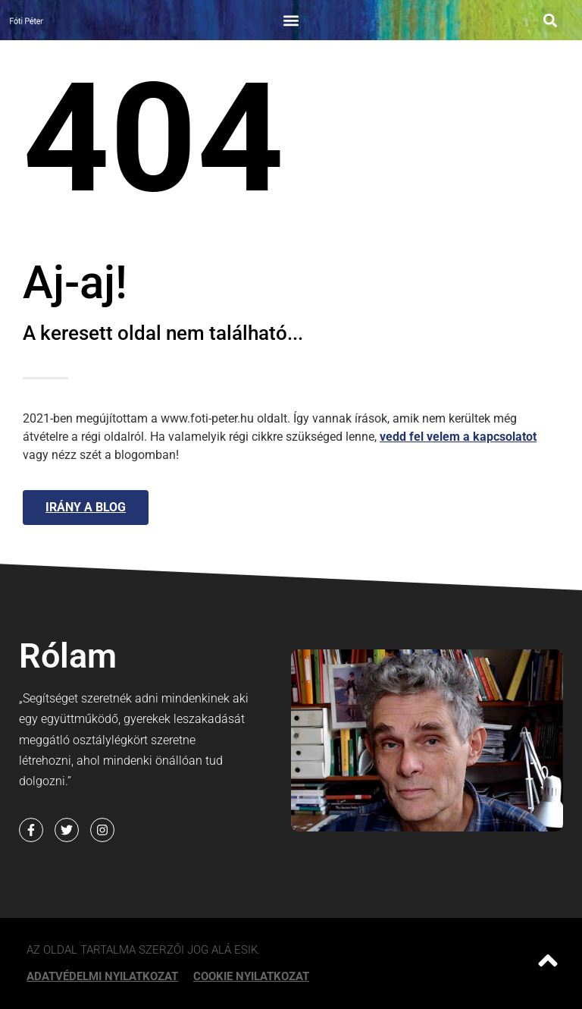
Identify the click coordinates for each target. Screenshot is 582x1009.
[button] (290, 20)
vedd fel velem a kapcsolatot (458, 436)
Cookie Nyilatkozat (251, 976)
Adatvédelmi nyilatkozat (102, 976)
